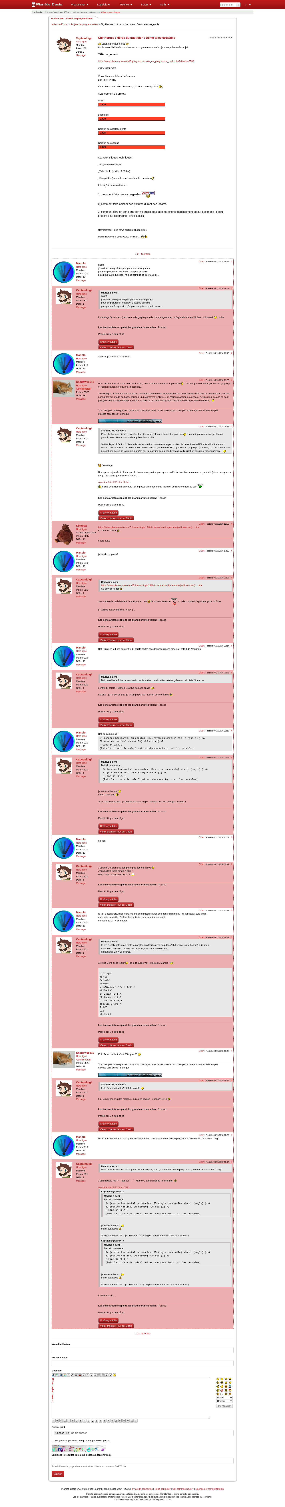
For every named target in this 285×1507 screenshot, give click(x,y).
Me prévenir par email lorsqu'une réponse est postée (82, 1440)
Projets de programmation (84, 24)
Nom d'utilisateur (61, 1344)
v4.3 (79, 1489)
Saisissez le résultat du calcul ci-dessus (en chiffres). (81, 1455)
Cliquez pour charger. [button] (110, 12)
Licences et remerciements (209, 1489)
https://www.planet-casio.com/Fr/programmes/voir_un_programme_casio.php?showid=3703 (146, 61)
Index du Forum (60, 24)
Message (81, 55)
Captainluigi (84, 38)
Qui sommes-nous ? (182, 1489)
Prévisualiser (224, 1406)
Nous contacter (162, 1489)
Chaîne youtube (108, 341)
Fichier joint (58, 1427)
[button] (78, 4)
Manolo (81, 263)
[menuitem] (78, 4)
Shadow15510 (85, 381)
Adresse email (60, 1357)
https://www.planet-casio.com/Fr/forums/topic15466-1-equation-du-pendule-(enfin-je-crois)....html (148, 527)
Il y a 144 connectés (142, 1489)
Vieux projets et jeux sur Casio (116, 347)
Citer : (202, 261)
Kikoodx (81, 525)
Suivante (145, 254)
